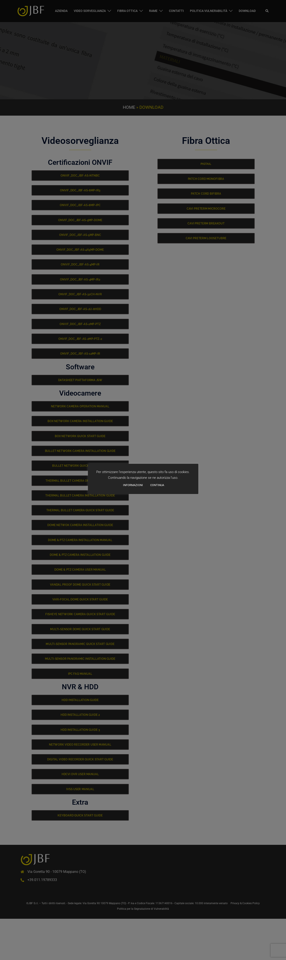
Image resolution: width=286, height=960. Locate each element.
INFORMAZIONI (133, 485)
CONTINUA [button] (157, 485)
